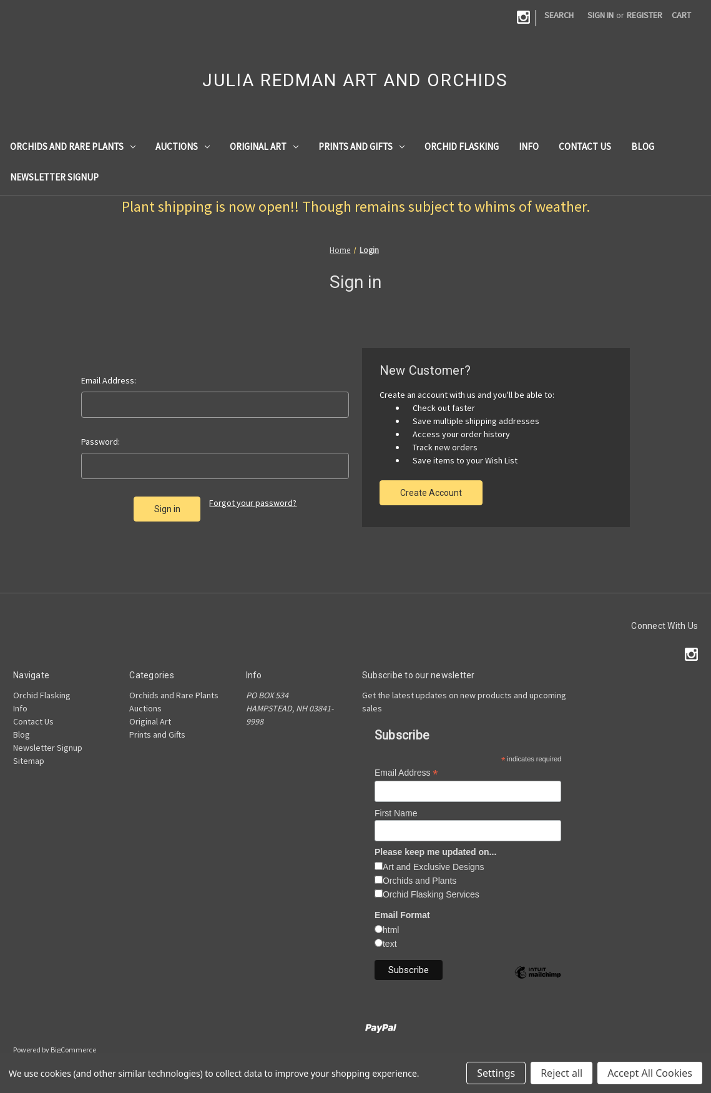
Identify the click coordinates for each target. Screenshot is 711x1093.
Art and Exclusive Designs (433, 867)
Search (559, 15)
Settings (496, 1073)
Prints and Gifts (361, 146)
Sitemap (28, 760)
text (390, 944)
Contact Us (585, 146)
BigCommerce (73, 1049)
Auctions (182, 146)
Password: (100, 441)
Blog (642, 146)
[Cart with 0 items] (681, 15)
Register (644, 15)
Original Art (264, 146)
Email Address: (108, 380)
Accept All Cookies (649, 1073)
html (391, 930)
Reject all (561, 1073)
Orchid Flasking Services (431, 894)
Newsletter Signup (54, 177)
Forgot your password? (253, 502)
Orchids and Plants (419, 881)
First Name (396, 813)
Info (529, 146)
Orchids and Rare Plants (72, 146)
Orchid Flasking (461, 146)
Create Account (431, 493)
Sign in (600, 15)
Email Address (406, 773)
